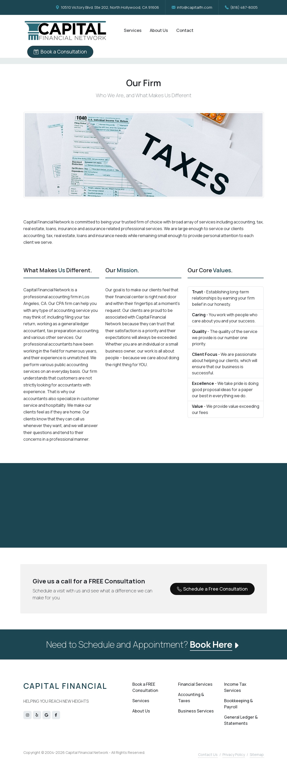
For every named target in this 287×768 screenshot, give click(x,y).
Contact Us (208, 754)
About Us (141, 711)
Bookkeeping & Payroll (238, 704)
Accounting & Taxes (191, 697)
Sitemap (257, 754)
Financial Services (195, 684)
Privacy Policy (234, 754)
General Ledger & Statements (241, 720)
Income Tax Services (235, 687)
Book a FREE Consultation (145, 687)
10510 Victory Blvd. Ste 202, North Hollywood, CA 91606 (107, 7)
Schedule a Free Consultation (212, 589)
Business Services (196, 711)
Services (140, 700)
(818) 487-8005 (241, 7)
